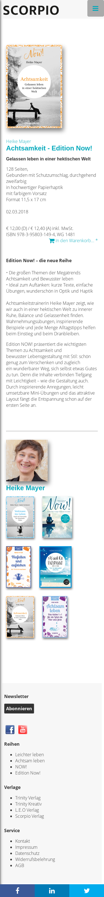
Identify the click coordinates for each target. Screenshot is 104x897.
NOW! (21, 767)
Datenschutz (27, 853)
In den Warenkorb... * (73, 240)
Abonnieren (19, 709)
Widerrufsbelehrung (35, 859)
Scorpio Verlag (29, 816)
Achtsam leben (30, 761)
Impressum (26, 847)
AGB (19, 865)
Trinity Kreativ (28, 804)
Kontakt (22, 841)
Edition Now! (27, 773)
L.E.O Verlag (27, 810)
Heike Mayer (18, 141)
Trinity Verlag (27, 798)
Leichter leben (29, 755)
